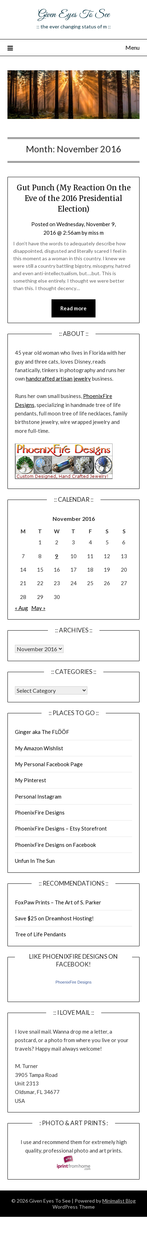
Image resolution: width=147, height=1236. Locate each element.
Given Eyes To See (73, 14)
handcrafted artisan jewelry (58, 378)
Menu (132, 47)
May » (38, 608)
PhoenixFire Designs (40, 812)
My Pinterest (30, 780)
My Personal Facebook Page (49, 764)
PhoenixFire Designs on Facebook (55, 845)
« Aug (21, 608)
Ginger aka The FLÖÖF (42, 732)
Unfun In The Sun (35, 860)
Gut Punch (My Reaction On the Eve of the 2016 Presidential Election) (74, 198)
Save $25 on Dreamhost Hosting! (54, 918)
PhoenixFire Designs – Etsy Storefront (61, 828)
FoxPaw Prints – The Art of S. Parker (58, 902)
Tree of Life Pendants (40, 934)
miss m (96, 232)
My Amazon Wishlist (39, 748)
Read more (73, 308)
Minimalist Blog (119, 1201)
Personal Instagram (38, 796)
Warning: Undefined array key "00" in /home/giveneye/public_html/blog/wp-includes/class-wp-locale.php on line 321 (39, 649)
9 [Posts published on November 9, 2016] (56, 556)
